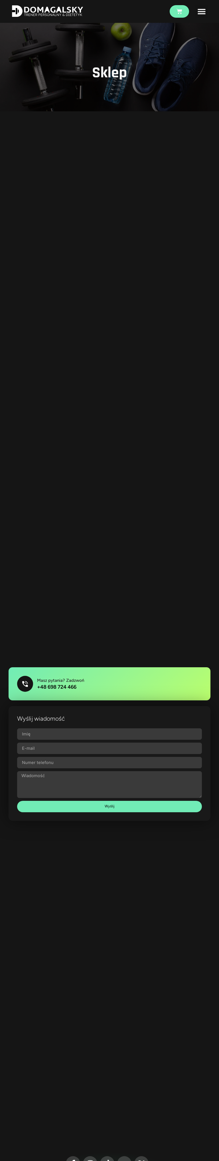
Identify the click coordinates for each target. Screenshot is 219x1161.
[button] (201, 11)
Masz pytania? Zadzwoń (61, 681)
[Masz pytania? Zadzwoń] (25, 684)
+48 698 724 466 (58, 687)
